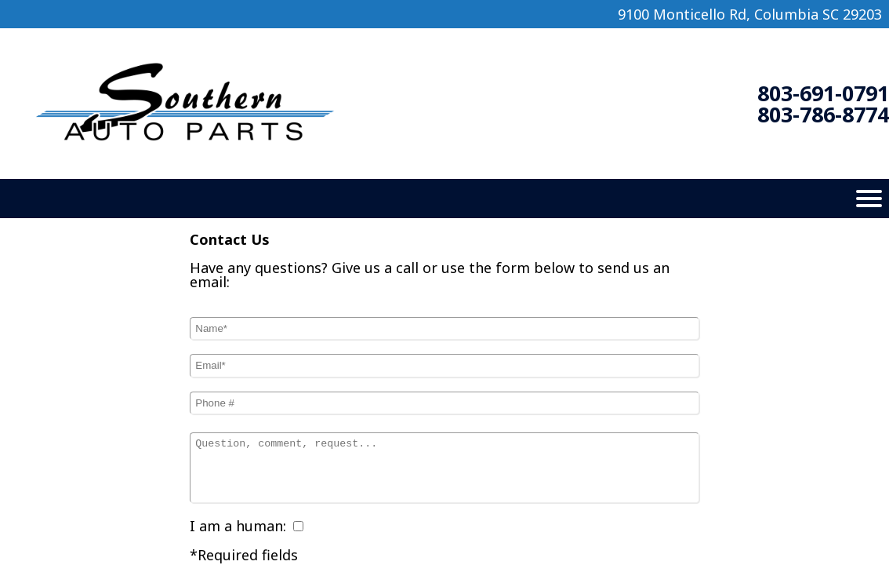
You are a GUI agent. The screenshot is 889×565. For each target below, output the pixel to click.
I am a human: (238, 525)
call (407, 267)
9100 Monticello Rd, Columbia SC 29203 (750, 14)
